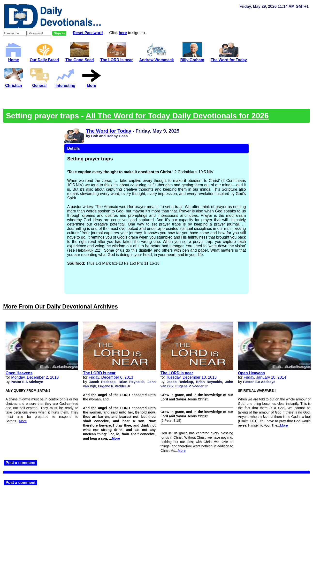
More (23, 421)
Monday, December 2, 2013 (35, 377)
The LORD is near (99, 373)
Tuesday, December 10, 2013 (191, 377)
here (123, 33)
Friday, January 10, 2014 (265, 377)
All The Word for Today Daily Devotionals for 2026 (177, 115)
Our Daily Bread (44, 57)
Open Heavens (19, 373)
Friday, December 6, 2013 (111, 377)
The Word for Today (108, 131)
